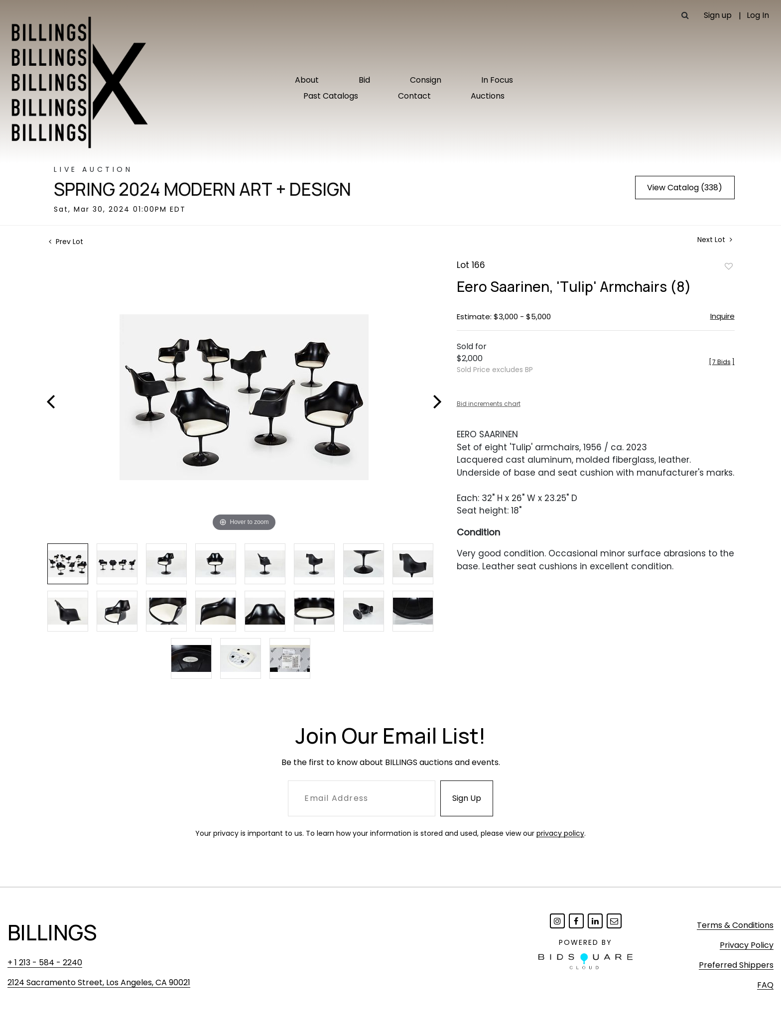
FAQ (765, 985)
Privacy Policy (747, 945)
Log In (758, 15)
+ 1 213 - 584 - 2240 (44, 962)
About (307, 80)
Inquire (722, 316)
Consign (425, 80)
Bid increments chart (489, 403)
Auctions (488, 96)
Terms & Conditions (735, 925)
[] (722, 362)
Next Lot (714, 240)
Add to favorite (729, 266)
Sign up (718, 15)
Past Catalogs (330, 96)
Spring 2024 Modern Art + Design (202, 189)
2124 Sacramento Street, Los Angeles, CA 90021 (98, 982)
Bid (364, 80)
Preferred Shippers (736, 965)
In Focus (497, 80)
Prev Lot (66, 242)
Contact (414, 96)
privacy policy (560, 833)
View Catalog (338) (684, 187)
